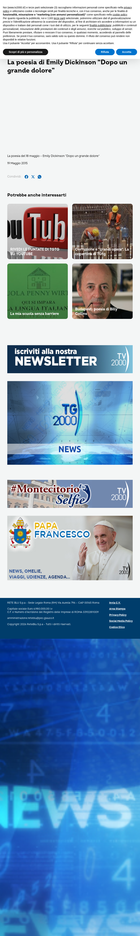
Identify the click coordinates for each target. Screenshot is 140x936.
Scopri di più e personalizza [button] (25, 51)
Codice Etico (117, 627)
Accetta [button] (126, 51)
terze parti (59, 18)
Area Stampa (117, 608)
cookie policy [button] (119, 14)
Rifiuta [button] (105, 51)
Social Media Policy (121, 621)
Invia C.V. (115, 602)
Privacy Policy (118, 615)
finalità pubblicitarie (100, 25)
